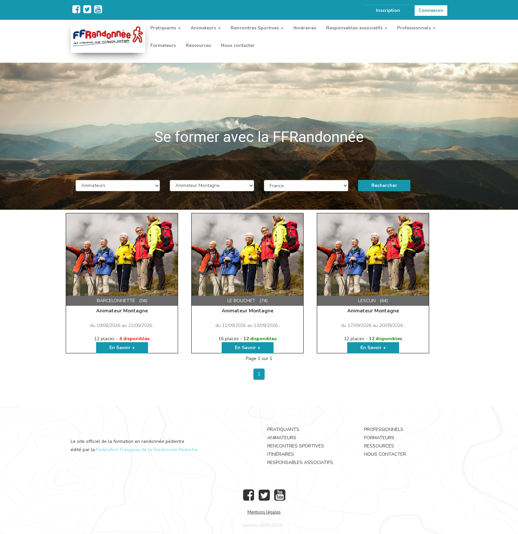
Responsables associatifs (300, 462)
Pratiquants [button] (165, 28)
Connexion (431, 10)
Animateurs (281, 438)
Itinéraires (304, 28)
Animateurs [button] (206, 28)
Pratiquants (283, 429)
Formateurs (163, 45)
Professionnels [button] (416, 28)
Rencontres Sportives (295, 446)
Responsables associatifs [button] (356, 28)
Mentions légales (264, 512)
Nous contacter (238, 45)
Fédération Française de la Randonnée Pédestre (147, 449)
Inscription (388, 10)
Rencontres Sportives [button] (257, 28)
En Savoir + (122, 347)
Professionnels (383, 429)
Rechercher (384, 185)
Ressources (198, 45)
